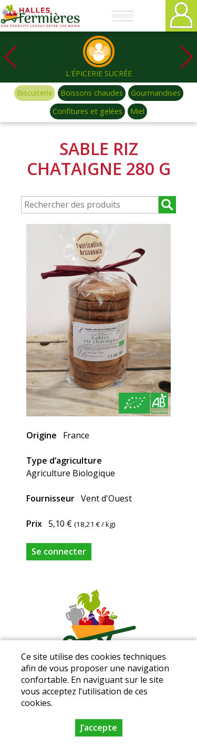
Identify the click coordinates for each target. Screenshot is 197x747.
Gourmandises (156, 93)
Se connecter (59, 551)
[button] (186, 57)
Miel (137, 111)
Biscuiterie (35, 93)
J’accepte (98, 727)
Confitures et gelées (87, 111)
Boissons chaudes (91, 93)
